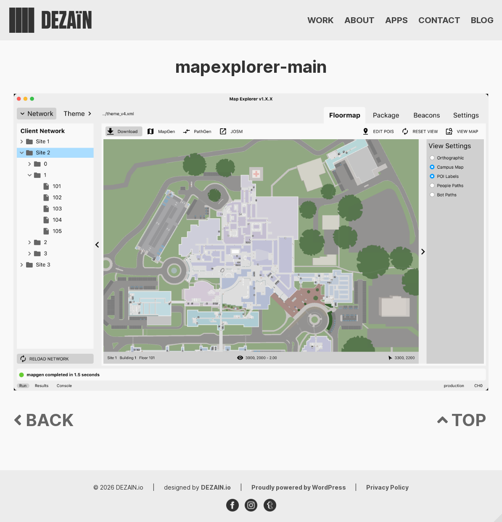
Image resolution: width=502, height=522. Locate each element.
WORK (320, 20)
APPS (396, 20)
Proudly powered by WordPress (299, 487)
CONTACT (439, 20)
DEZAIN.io (216, 487)
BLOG (482, 20)
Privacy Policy (387, 487)
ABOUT (359, 20)
